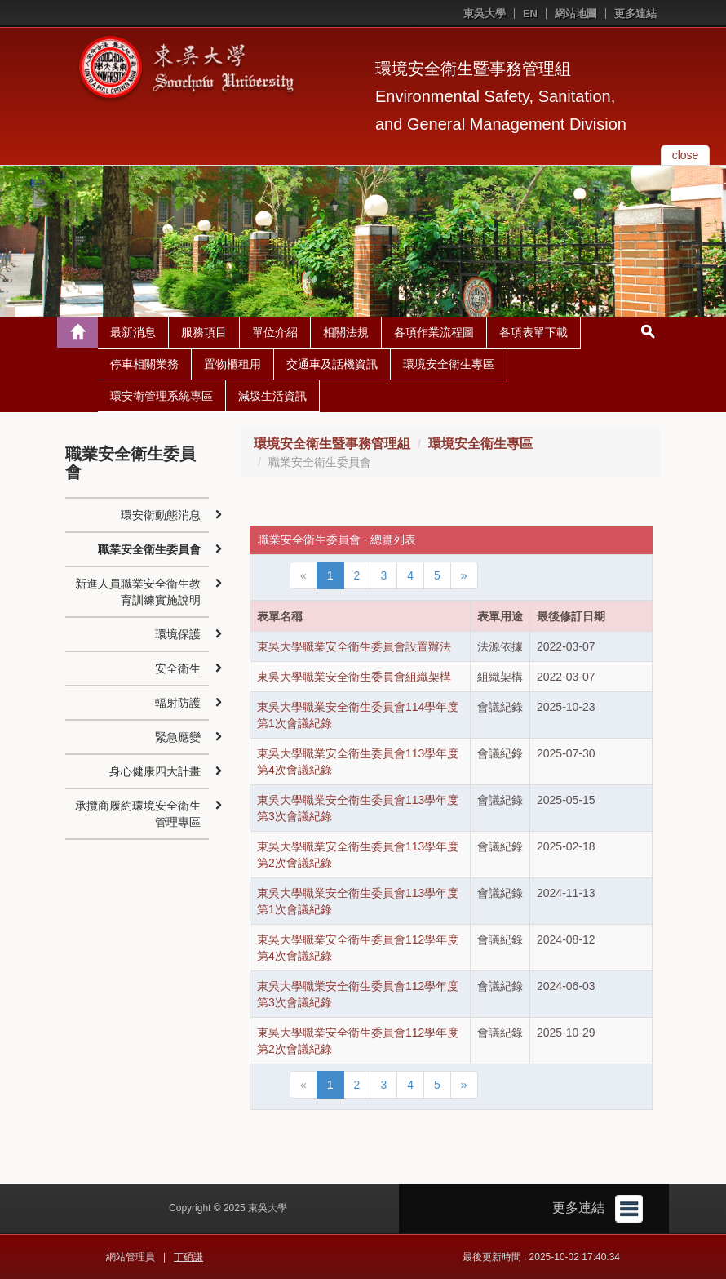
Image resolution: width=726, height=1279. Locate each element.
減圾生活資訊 (272, 395)
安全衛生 (178, 668)
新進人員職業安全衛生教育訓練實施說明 (138, 591)
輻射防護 (178, 702)
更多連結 (635, 13)
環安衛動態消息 (161, 515)
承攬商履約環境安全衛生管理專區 (138, 813)
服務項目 (204, 332)
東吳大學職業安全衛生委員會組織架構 (354, 676)
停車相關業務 (144, 364)
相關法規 (346, 332)
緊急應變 (178, 737)
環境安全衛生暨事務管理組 (332, 444)
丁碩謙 (188, 1257)
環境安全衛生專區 (448, 364)
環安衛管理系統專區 (161, 395)
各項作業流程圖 (434, 332)
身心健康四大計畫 (155, 771)
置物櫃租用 (232, 364)
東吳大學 (484, 13)
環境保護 (178, 634)
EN (530, 13)
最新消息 (133, 332)
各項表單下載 (533, 332)
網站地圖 (576, 13)
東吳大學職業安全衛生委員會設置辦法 (354, 646)
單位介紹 (275, 332)
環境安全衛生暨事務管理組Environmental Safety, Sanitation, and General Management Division (500, 96)
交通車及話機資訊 (332, 364)
